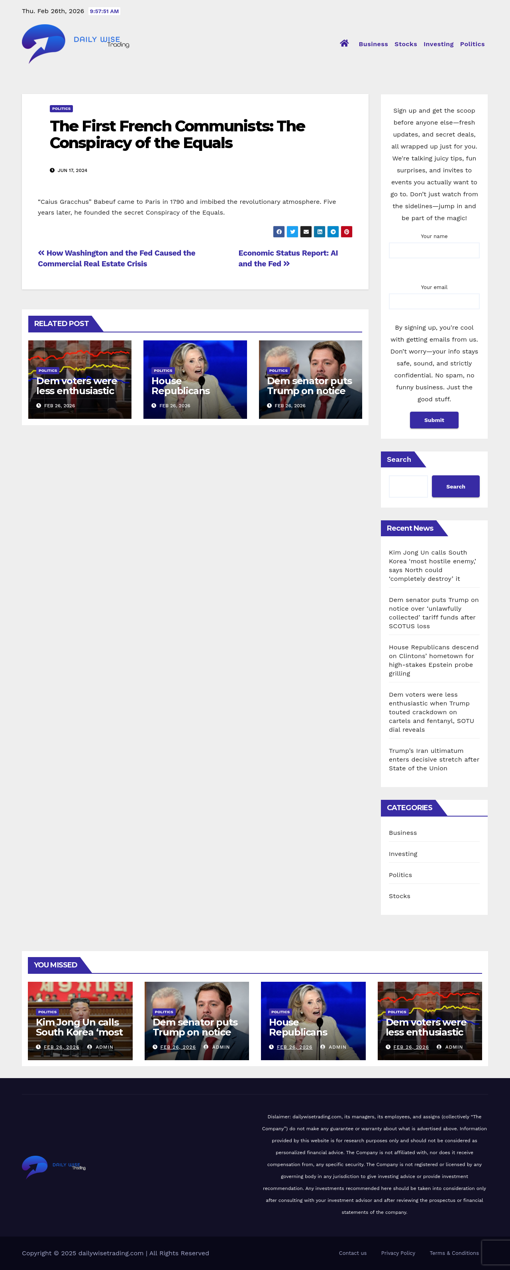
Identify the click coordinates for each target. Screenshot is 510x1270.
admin (100, 1047)
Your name (434, 243)
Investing (439, 44)
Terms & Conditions (454, 1253)
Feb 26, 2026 (61, 1047)
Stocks (405, 44)
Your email (434, 294)
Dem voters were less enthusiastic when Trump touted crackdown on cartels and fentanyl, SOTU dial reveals (431, 712)
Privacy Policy (398, 1253)
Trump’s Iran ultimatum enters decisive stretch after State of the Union (434, 759)
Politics (472, 44)
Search (399, 459)
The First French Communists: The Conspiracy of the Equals (177, 134)
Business (373, 44)
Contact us (353, 1253)
